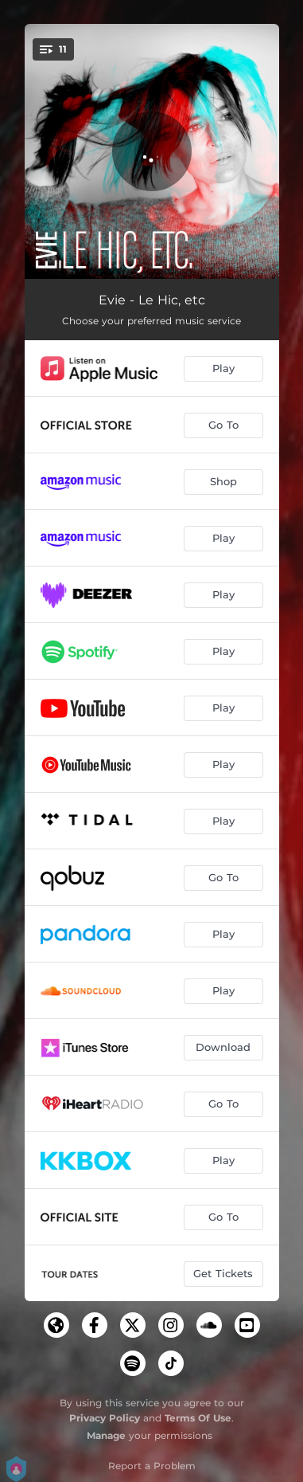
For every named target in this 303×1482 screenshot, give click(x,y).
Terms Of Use (198, 1418)
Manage (106, 1435)
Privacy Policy (104, 1418)
